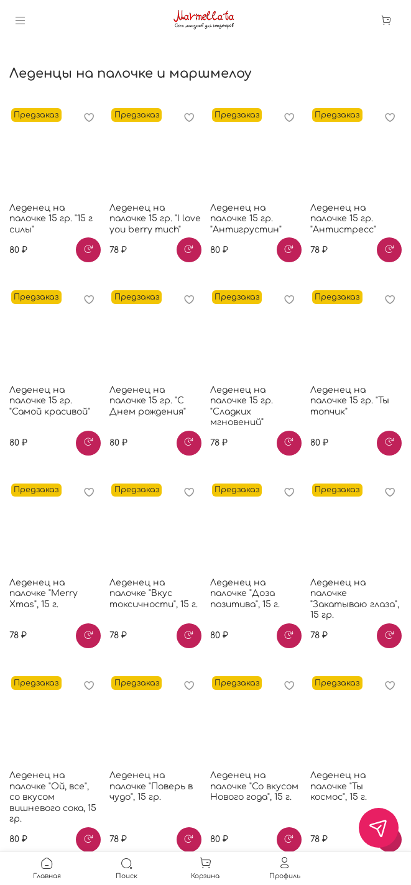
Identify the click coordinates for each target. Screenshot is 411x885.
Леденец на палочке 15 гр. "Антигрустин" (246, 218)
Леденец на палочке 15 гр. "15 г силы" (51, 218)
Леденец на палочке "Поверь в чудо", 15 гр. (151, 786)
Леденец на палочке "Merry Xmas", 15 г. (43, 593)
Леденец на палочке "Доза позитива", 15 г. (245, 593)
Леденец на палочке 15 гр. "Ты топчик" (349, 400)
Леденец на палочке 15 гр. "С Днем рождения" (147, 400)
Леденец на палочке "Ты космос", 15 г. (338, 786)
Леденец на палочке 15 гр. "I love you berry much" (155, 218)
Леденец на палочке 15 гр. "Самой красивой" (49, 400)
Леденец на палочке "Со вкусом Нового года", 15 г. (254, 786)
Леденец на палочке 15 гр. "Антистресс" (343, 218)
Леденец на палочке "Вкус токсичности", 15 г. (153, 593)
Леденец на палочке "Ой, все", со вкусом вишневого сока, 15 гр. (52, 797)
